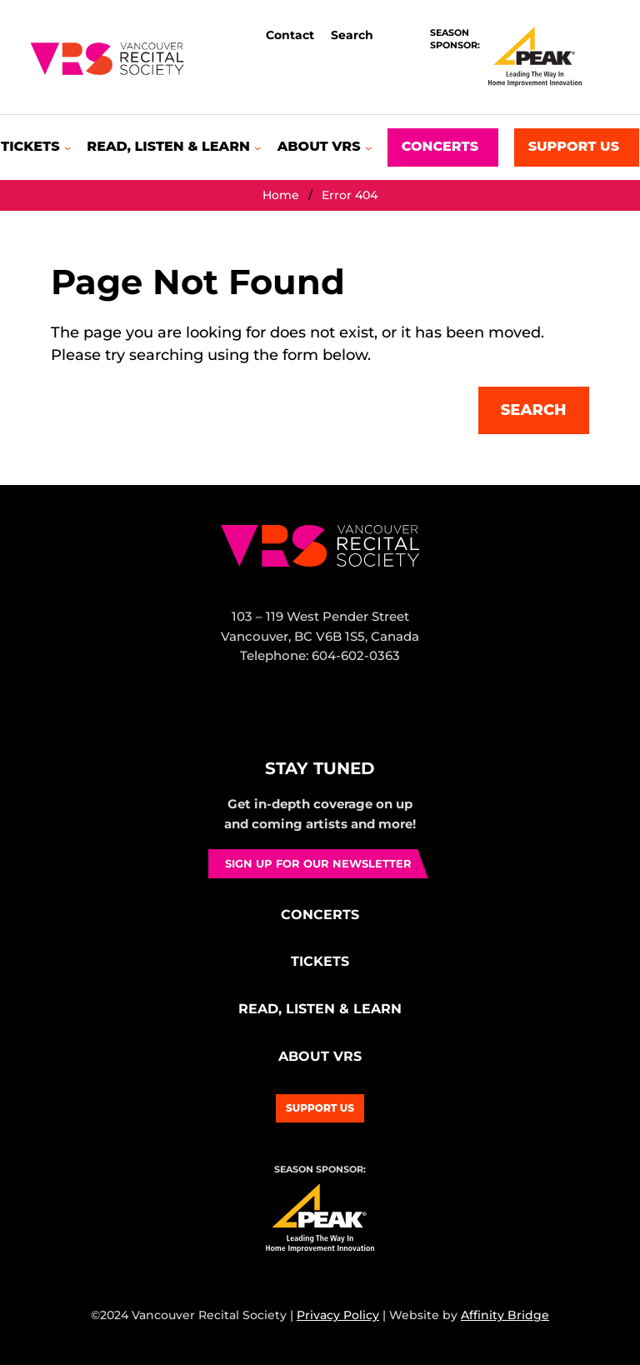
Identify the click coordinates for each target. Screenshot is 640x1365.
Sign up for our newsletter (318, 863)
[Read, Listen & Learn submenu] (174, 147)
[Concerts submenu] (443, 147)
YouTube (373, 718)
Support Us (320, 1108)
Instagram (299, 718)
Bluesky (334, 718)
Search (534, 410)
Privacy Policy (338, 1315)
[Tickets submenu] (36, 147)
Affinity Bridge (505, 1315)
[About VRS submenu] (325, 147)
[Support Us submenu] (576, 147)
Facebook (263, 718)
